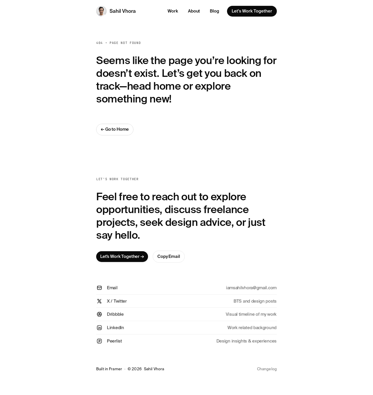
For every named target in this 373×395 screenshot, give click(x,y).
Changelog (267, 369)
